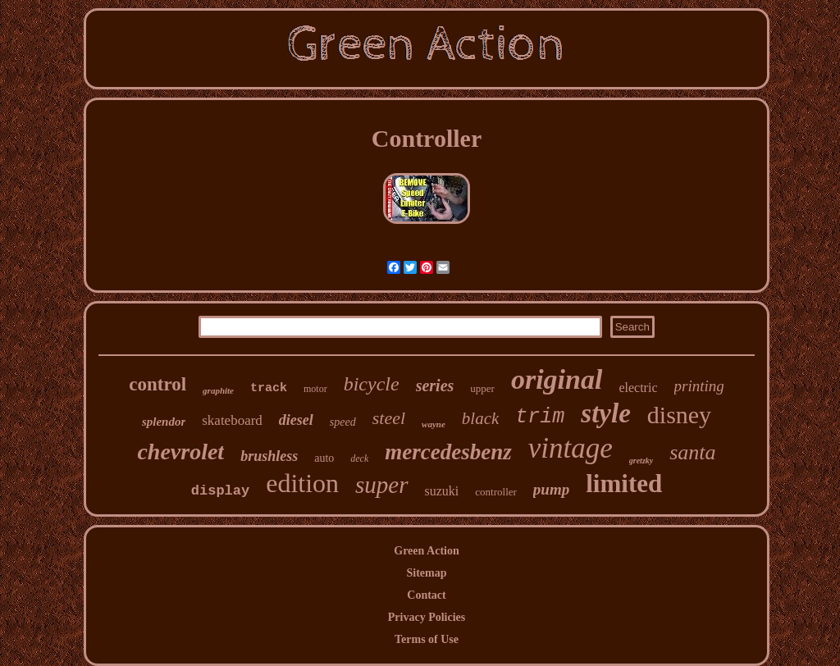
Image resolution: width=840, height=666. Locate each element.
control (157, 384)
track (268, 388)
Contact (426, 595)
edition (302, 483)
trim (539, 417)
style (605, 413)
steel (388, 418)
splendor (163, 421)
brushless (269, 456)
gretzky (641, 460)
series (435, 385)
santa (692, 452)
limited (624, 483)
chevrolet (180, 451)
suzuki (442, 491)
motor (315, 389)
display (220, 491)
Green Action (426, 551)
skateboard (232, 420)
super (381, 485)
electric (638, 388)
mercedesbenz (448, 452)
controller (496, 492)
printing (699, 386)
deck (359, 458)
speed (343, 422)
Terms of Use (427, 639)
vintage (570, 448)
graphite (218, 390)
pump (551, 489)
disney (679, 414)
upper (482, 388)
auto (324, 458)
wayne (433, 424)
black (480, 418)
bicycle (371, 384)
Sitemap (427, 573)
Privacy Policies (426, 617)
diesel (296, 420)
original (556, 379)
